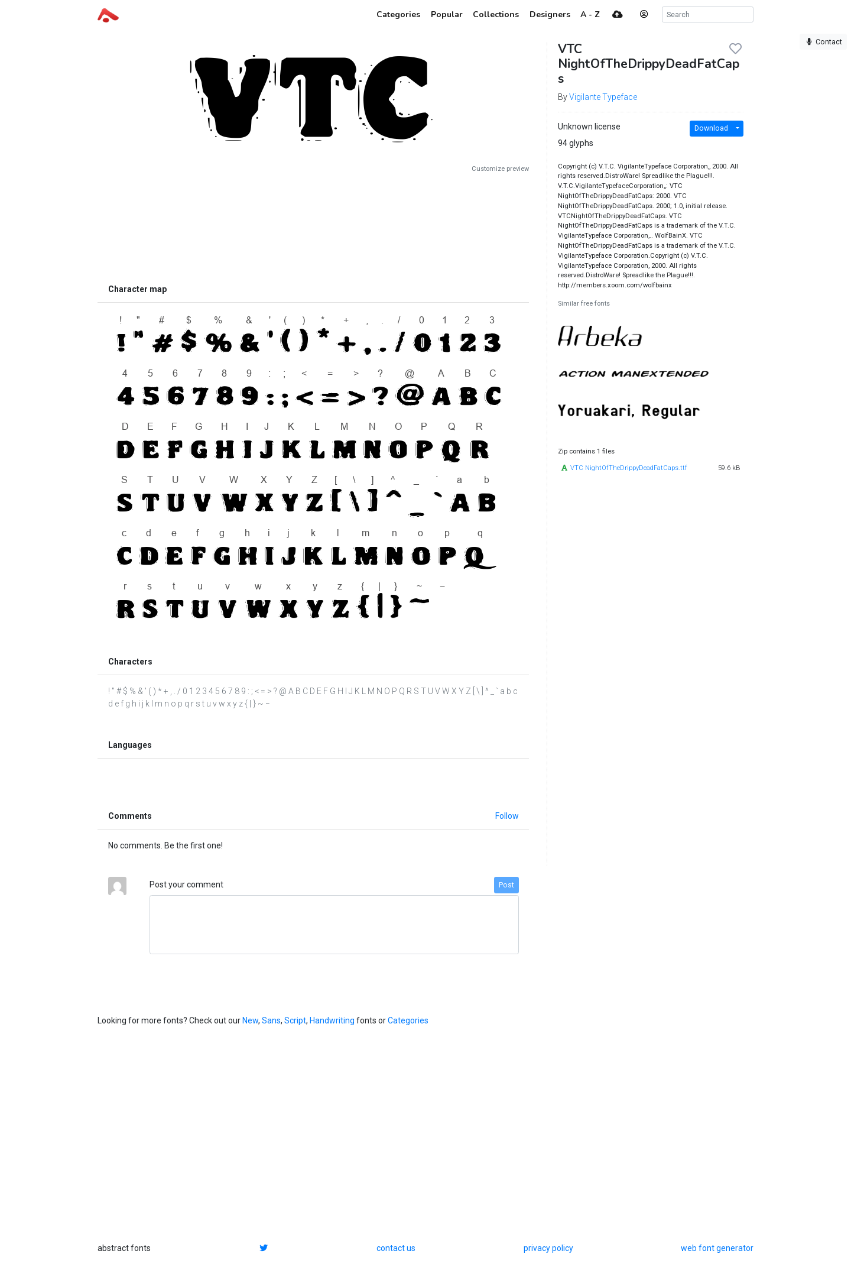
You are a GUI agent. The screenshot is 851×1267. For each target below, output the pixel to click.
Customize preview (500, 169)
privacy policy (548, 1248)
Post (506, 885)
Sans (271, 1020)
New (250, 1020)
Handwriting (332, 1020)
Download (711, 128)
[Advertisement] (313, 225)
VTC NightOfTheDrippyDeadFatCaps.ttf (628, 468)
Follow (507, 816)
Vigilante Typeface (603, 97)
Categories (408, 1020)
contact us (395, 1248)
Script (295, 1020)
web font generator (717, 1248)
